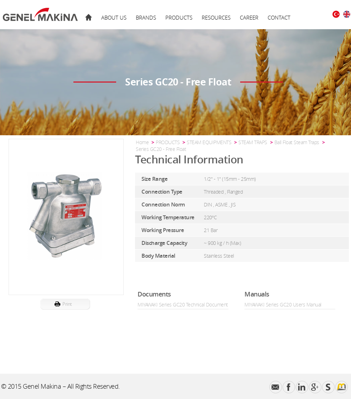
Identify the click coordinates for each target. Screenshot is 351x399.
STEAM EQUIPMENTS (209, 142)
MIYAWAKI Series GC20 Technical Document (183, 304)
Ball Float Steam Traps (296, 142)
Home (142, 142)
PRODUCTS (178, 17)
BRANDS (146, 17)
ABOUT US (114, 17)
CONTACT (279, 17)
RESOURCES (216, 17)
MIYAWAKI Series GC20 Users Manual (282, 304)
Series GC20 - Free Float (161, 149)
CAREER (249, 17)
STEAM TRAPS (252, 142)
